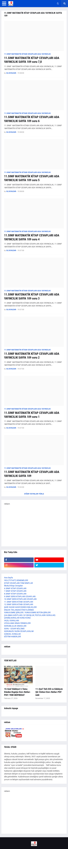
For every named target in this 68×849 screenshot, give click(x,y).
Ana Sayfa (8, 577)
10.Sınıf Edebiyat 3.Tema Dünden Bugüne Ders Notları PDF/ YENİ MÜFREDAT (17, 692)
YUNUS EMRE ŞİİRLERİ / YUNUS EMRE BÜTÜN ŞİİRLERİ (27, 612)
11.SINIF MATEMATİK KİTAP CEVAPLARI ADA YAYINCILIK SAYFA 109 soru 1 (31, 414)
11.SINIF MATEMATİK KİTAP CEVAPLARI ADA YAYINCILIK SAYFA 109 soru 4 (31, 237)
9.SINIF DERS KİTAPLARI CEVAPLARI (20, 596)
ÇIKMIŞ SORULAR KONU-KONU (17, 618)
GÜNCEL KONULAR (12, 634)
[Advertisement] (34, 524)
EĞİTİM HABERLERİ (12, 636)
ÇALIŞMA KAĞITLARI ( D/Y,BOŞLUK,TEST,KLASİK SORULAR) (29, 615)
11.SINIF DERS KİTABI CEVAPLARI (18, 602)
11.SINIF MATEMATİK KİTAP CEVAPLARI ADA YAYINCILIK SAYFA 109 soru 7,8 (31, 60)
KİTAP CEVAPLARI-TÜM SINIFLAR (18, 583)
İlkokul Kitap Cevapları (13, 586)
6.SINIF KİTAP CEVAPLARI (15, 588)
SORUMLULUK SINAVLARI (15, 626)
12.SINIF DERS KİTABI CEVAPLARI (18, 604)
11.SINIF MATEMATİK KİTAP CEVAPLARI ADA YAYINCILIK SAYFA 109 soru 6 (31, 119)
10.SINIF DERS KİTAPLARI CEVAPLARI (20, 599)
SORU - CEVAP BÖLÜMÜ (14, 629)
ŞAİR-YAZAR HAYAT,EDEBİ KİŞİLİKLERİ (20, 607)
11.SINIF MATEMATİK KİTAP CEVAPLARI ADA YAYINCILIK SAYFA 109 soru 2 (31, 355)
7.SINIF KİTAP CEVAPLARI (15, 591)
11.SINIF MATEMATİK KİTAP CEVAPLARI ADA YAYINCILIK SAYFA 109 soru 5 (31, 178)
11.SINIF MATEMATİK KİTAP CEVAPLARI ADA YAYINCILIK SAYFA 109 (31, 474)
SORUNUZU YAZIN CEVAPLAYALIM (19, 631)
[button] (4, 3)
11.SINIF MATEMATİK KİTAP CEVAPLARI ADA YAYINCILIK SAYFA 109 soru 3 (31, 296)
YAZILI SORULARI (11, 620)
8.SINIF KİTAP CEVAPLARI (15, 594)
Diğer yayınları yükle (34, 494)
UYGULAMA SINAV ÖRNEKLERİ (17, 623)
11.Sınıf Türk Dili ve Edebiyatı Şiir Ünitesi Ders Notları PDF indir (49, 692)
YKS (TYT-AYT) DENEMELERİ (16, 580)
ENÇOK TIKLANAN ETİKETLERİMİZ (19, 610)
